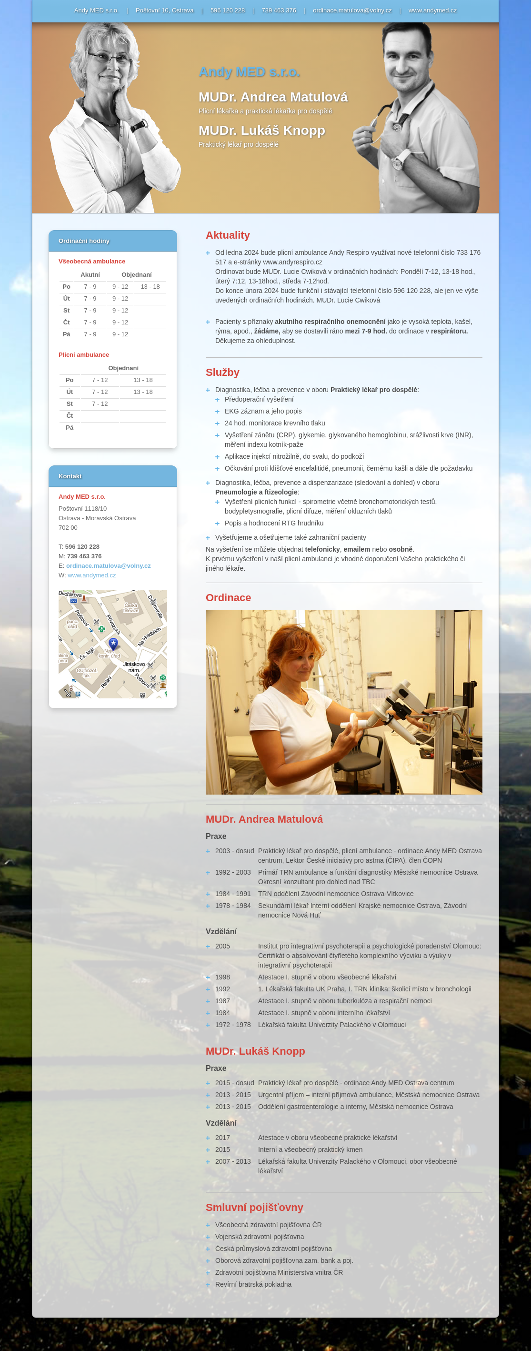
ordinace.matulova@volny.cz (352, 10)
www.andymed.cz (433, 10)
